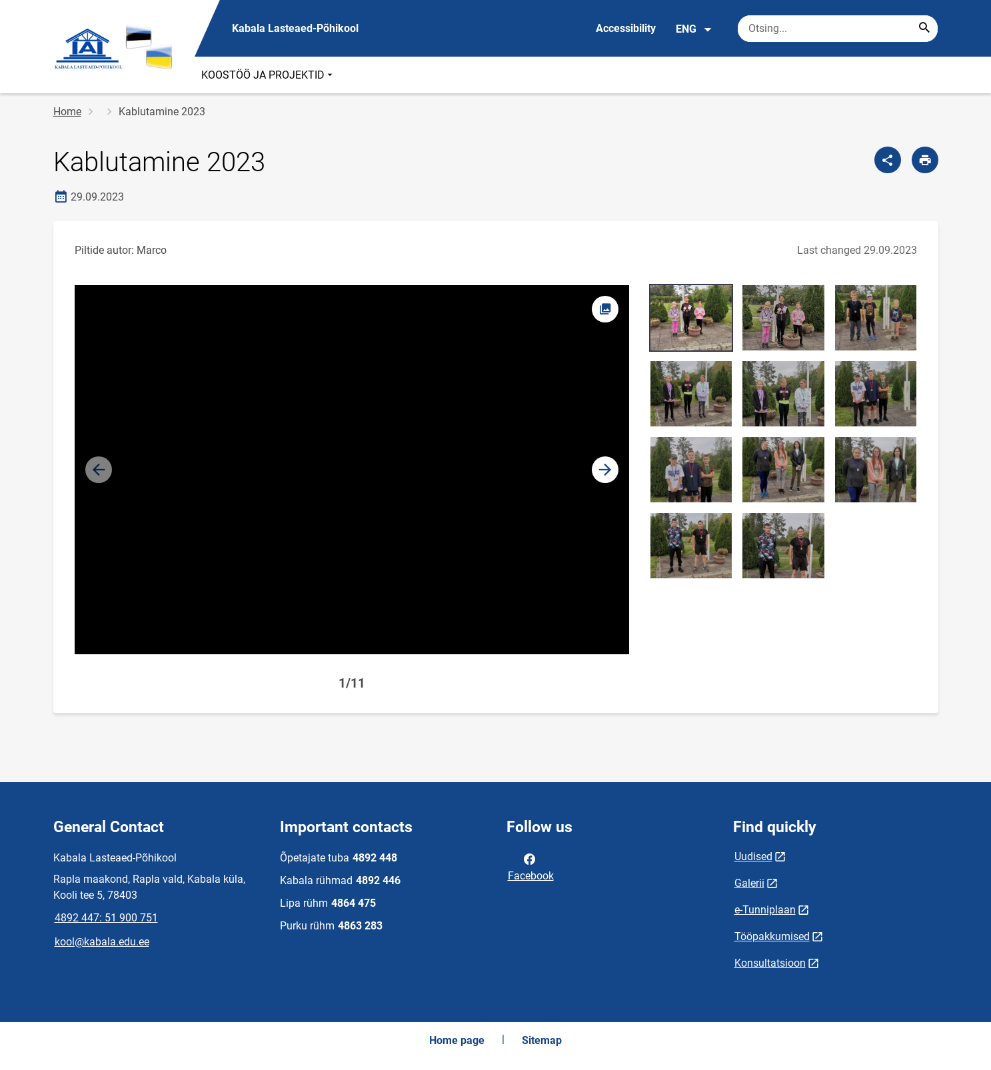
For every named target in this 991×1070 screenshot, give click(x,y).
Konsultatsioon (770, 963)
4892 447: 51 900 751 (106, 917)
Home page (457, 1040)
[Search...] (924, 28)
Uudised (753, 856)
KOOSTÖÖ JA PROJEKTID (268, 75)
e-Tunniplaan (765, 909)
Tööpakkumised (772, 936)
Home (67, 111)
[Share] (887, 160)
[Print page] (925, 160)
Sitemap (542, 1040)
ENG (694, 29)
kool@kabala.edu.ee (102, 941)
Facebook (531, 866)
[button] (605, 469)
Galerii (749, 883)
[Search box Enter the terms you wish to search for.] (838, 28)
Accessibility (626, 28)
